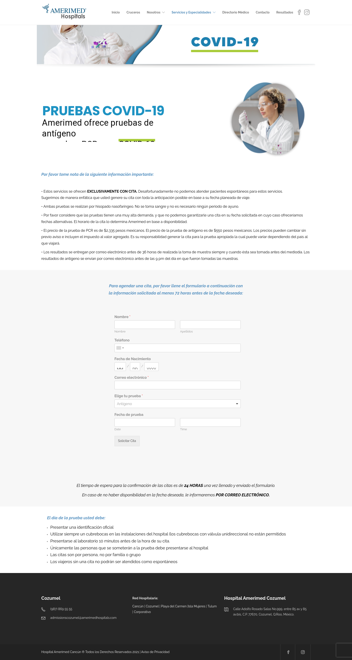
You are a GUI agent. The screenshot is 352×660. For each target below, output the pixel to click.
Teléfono (122, 340)
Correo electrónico (131, 377)
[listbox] (177, 403)
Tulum (212, 606)
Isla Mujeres (196, 606)
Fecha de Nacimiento (132, 359)
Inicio (116, 12)
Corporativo (142, 612)
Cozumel (152, 606)
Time (183, 429)
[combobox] (120, 348)
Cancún (138, 606)
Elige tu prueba (128, 396)
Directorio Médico (235, 12)
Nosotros (153, 12)
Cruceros (133, 12)
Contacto (263, 12)
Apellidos (186, 331)
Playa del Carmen (174, 606)
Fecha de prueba (128, 414)
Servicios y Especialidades (191, 12)
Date (117, 429)
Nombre (122, 317)
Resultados (284, 12)
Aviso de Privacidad (155, 652)
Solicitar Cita (127, 441)
